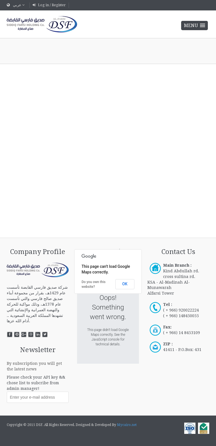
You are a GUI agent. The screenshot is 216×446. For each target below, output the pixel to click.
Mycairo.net (126, 425)
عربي (17, 5)
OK (125, 284)
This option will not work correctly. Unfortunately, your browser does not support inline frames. (108, 150)
